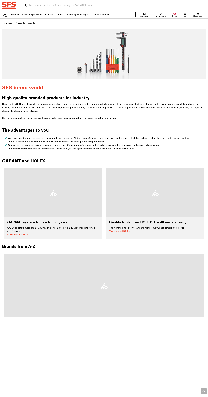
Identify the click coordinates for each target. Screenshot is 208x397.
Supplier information (116, 361)
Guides (59, 14)
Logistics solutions (63, 368)
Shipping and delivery (117, 355)
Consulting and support (77, 14)
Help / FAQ (111, 352)
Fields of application (32, 14)
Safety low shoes (166, 352)
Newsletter (111, 368)
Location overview (11, 352)
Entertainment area (11, 368)
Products (15, 14)
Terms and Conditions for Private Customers (165, 394)
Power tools (164, 355)
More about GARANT (18, 234)
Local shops (8, 355)
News (5, 349)
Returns (110, 358)
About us (6, 361)
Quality (5, 365)
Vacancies (7, 358)
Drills (160, 358)
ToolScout (59, 352)
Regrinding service (63, 361)
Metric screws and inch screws (173, 349)
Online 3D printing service (67, 365)
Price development (115, 365)
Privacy (192, 394)
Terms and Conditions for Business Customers (120, 394)
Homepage (8, 23)
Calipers (162, 361)
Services (49, 14)
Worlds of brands (100, 14)
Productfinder (61, 358)
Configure (59, 355)
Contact (110, 349)
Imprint (93, 394)
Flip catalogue (61, 349)
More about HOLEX (119, 231)
